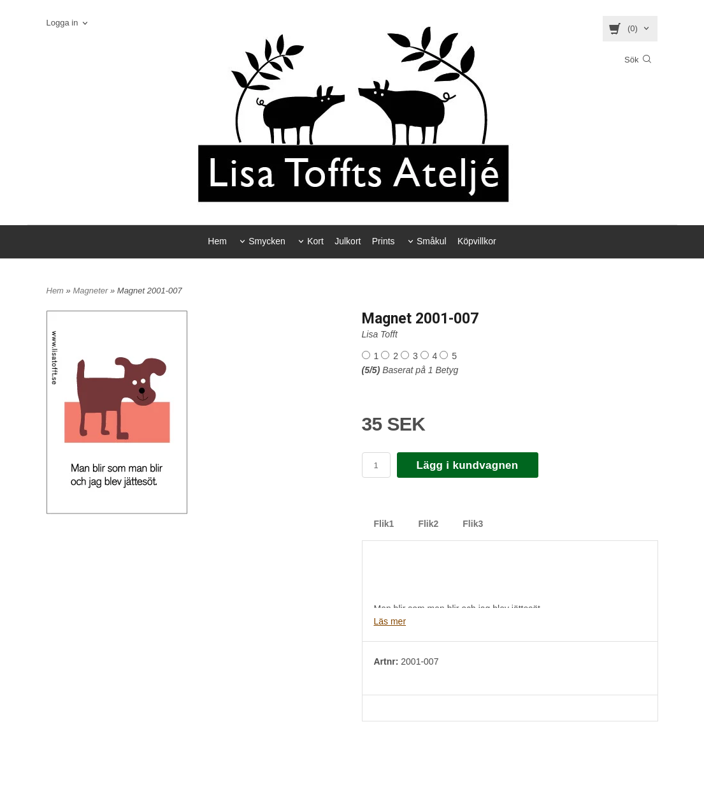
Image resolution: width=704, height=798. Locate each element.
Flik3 (473, 524)
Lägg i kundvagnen (468, 465)
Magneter (91, 290)
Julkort (347, 241)
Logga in (62, 22)
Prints (383, 241)
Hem (217, 241)
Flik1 (384, 524)
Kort (315, 241)
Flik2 (428, 524)
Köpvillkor (476, 241)
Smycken (266, 241)
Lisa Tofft (380, 334)
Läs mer (390, 621)
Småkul (432, 241)
